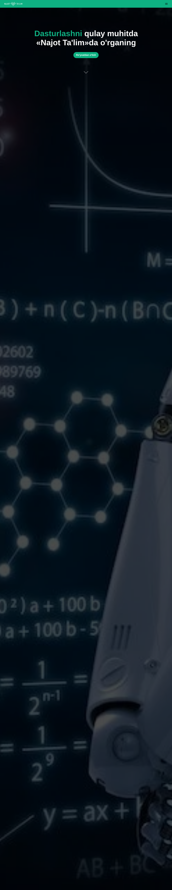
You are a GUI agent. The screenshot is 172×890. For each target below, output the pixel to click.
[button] (86, 55)
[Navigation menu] (166, 4)
